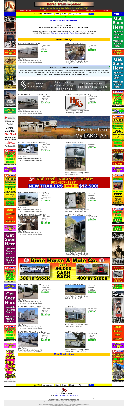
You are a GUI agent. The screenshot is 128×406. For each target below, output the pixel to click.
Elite (34, 62)
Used (40, 62)
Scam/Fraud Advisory (64, 16)
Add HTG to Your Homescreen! (64, 20)
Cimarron (29, 62)
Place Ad (45, 11)
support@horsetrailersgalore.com (66, 395)
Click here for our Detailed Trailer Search (65, 33)
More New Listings (64, 354)
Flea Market (90, 11)
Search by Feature (27, 11)
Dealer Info (74, 11)
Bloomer (24, 62)
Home (105, 11)
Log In (59, 11)
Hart (37, 62)
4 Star (19, 62)
